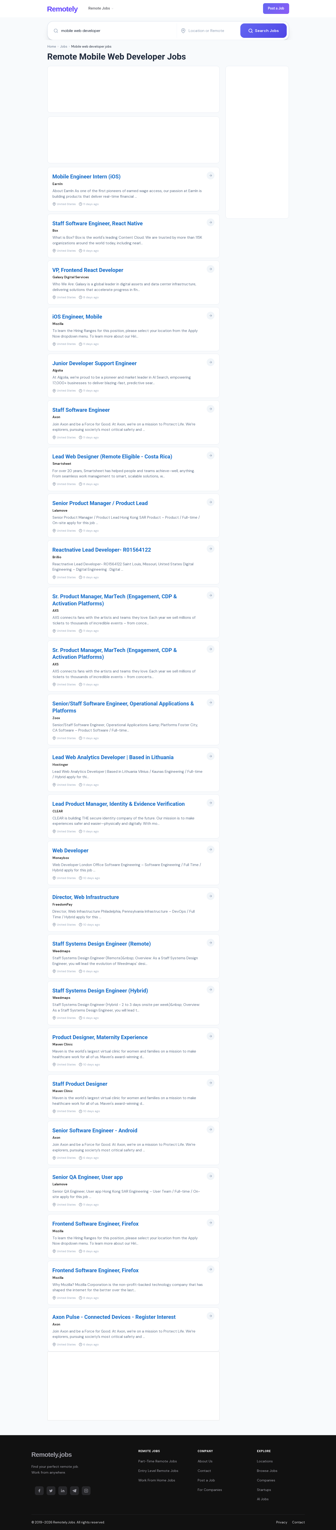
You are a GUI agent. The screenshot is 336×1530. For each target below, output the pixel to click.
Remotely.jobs (51, 1454)
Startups (264, 1489)
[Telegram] (74, 1490)
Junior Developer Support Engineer (94, 363)
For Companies (210, 1489)
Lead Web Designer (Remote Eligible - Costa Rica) (112, 457)
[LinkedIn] (62, 1490)
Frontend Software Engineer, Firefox (95, 1224)
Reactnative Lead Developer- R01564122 (101, 550)
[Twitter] (51, 1490)
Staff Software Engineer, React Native (97, 223)
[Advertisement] (133, 89)
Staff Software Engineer (81, 410)
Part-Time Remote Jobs (157, 1461)
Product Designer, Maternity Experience (100, 1037)
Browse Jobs (267, 1470)
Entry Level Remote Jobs (158, 1470)
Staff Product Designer (80, 1084)
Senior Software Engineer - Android (94, 1130)
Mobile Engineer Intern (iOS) (86, 177)
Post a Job (276, 8)
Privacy (281, 1522)
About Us (205, 1461)
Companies (266, 1480)
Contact (204, 1470)
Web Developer (70, 851)
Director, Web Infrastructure (85, 897)
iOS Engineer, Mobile (77, 317)
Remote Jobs (101, 8)
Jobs (63, 46)
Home (51, 46)
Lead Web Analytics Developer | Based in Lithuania (113, 757)
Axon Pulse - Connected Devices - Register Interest (114, 1317)
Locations (265, 1461)
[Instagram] (86, 1490)
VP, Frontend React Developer (87, 270)
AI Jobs (263, 1499)
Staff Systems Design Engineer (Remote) (101, 944)
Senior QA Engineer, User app (87, 1177)
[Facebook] (39, 1490)
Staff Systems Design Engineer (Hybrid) (100, 990)
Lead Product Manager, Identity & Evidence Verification (118, 804)
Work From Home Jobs (156, 1480)
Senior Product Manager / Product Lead (100, 503)
